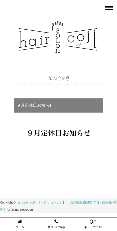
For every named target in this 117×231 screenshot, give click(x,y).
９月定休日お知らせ (35, 105)
